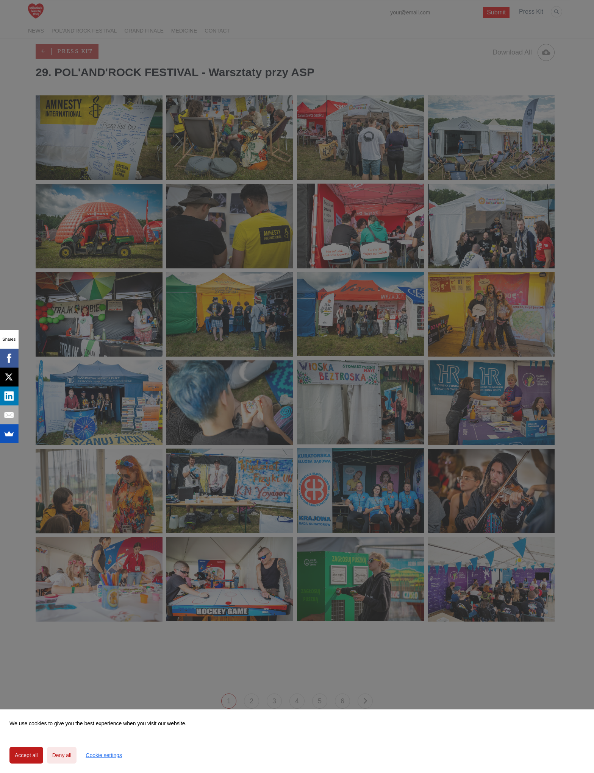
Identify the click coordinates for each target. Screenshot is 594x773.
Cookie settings (104, 755)
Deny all (62, 755)
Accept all (26, 755)
